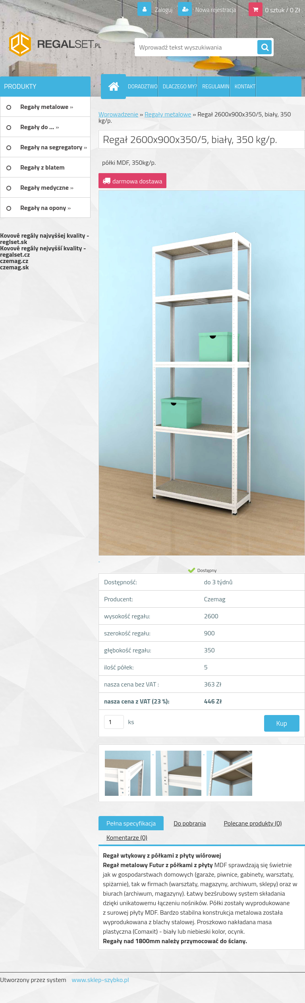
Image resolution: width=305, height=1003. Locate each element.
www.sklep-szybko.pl (100, 979)
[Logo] (54, 47)
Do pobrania (190, 823)
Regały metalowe (168, 114)
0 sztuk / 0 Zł (282, 9)
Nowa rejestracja (213, 9)
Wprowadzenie (118, 114)
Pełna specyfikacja (131, 823)
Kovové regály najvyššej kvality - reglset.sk (44, 238)
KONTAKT (245, 86)
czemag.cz (14, 260)
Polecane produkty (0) (253, 823)
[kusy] (114, 722)
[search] (264, 47)
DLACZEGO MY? (180, 86)
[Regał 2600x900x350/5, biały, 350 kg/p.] (128, 752)
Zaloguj (159, 9)
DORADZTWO (143, 86)
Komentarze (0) (126, 837)
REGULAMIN (215, 86)
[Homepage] (115, 86)
